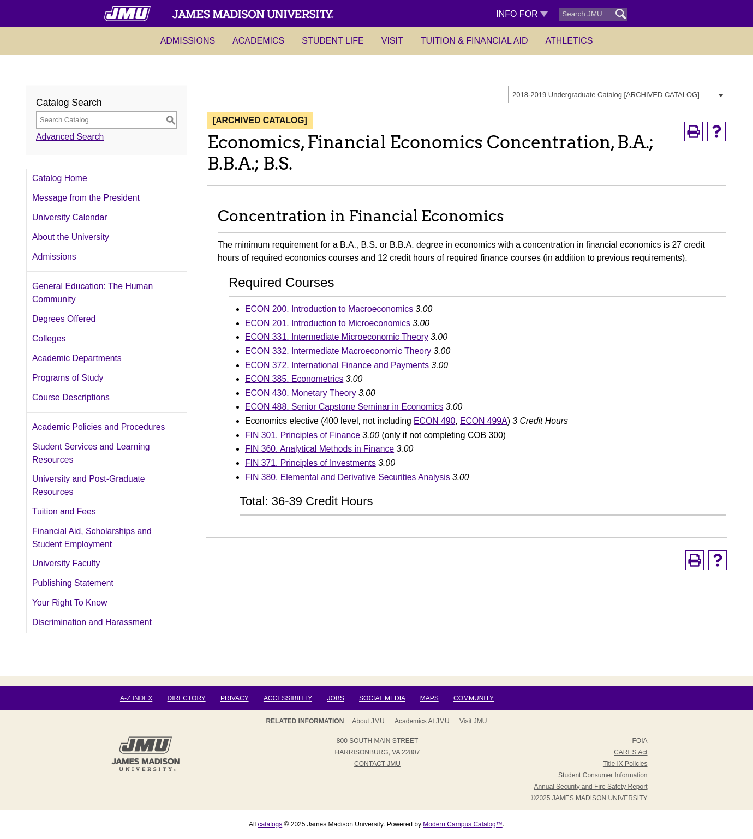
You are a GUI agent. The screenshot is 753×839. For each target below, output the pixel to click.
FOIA (639, 741)
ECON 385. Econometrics (294, 378)
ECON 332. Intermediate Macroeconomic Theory (338, 351)
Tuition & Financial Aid (474, 40)
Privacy (234, 698)
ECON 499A (483, 421)
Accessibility (288, 698)
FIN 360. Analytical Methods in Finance (319, 448)
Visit (392, 40)
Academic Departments (77, 358)
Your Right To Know (69, 602)
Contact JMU (377, 764)
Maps (429, 698)
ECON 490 (434, 421)
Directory (187, 698)
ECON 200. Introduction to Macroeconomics (329, 309)
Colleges (48, 338)
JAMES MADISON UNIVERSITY (600, 798)
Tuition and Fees (64, 511)
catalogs (270, 824)
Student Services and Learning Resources (91, 453)
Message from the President (86, 197)
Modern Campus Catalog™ (462, 824)
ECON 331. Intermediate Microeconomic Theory (336, 336)
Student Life (333, 40)
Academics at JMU (422, 721)
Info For (522, 14)
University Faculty (66, 563)
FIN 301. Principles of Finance (302, 435)
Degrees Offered (63, 318)
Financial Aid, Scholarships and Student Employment (92, 537)
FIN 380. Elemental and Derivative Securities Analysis (347, 477)
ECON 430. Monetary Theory (300, 393)
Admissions (187, 40)
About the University (70, 237)
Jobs (335, 698)
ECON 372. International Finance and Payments (337, 365)
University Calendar (69, 217)
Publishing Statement (72, 583)
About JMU (368, 721)
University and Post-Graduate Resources (88, 485)
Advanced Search (70, 136)
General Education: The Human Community (92, 292)
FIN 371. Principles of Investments (310, 463)
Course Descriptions (71, 397)
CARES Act (630, 752)
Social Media (382, 698)
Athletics (569, 40)
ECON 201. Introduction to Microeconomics (327, 323)
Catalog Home (59, 178)
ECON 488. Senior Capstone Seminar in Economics (344, 406)
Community (473, 698)
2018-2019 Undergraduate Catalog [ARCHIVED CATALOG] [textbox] (606, 95)
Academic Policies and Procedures (98, 427)
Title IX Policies (625, 764)
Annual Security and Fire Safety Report (590, 786)
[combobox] (617, 94)
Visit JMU (473, 721)
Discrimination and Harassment (92, 622)
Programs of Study (67, 377)
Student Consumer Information (602, 775)
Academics (258, 40)
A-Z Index (136, 698)
